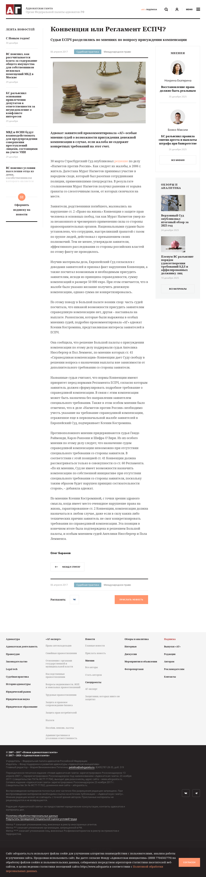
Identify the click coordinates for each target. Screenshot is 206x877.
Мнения (89, 660)
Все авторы (91, 667)
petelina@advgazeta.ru (81, 767)
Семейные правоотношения (61, 653)
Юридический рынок (18, 691)
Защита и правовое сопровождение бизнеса (59, 704)
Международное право (117, 51)
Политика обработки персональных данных (32, 815)
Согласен (189, 862)
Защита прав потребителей (61, 712)
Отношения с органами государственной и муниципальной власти (59, 663)
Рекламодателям (174, 669)
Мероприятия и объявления (141, 661)
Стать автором (93, 674)
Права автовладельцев (58, 645)
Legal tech (11, 669)
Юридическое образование (21, 706)
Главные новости (95, 645)
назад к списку (67, 566)
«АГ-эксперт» (53, 639)
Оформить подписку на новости (21, 209)
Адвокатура (13, 639)
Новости (90, 639)
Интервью (131, 646)
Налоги (50, 720)
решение (121, 161)
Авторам (169, 661)
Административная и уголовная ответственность (61, 737)
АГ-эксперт (91, 689)
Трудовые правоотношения (61, 694)
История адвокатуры (18, 684)
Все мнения (177, 160)
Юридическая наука (18, 699)
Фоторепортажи (134, 669)
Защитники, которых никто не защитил (102, 698)
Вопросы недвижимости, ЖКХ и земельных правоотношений (63, 686)
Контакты (170, 676)
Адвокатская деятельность (21, 646)
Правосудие (13, 654)
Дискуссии (131, 654)
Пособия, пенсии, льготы (60, 727)
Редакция (169, 654)
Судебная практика (87, 51)
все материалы (178, 288)
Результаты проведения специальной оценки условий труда (41, 819)
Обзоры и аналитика (137, 639)
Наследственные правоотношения (55, 675)
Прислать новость (131, 599)
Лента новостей (20, 29)
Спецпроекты (93, 682)
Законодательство (16, 661)
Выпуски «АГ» (172, 646)
